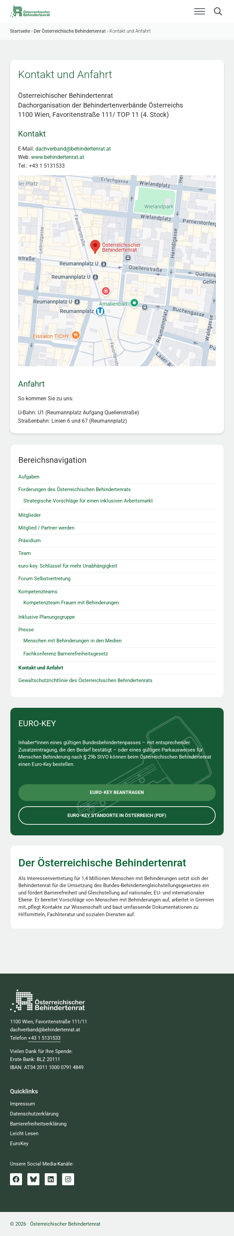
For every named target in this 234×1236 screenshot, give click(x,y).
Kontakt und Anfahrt (40, 668)
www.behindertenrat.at (57, 157)
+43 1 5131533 (44, 1038)
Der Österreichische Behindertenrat (102, 862)
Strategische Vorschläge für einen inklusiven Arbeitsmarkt (88, 501)
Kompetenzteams (37, 592)
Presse (26, 630)
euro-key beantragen (117, 792)
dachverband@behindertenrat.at (73, 149)
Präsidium (29, 541)
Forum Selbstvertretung (44, 579)
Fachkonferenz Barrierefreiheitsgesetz (65, 654)
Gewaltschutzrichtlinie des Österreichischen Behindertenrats (85, 680)
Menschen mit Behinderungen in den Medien (72, 641)
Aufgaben (28, 477)
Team (24, 553)
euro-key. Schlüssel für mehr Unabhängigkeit (67, 566)
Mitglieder (29, 515)
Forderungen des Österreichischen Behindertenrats (74, 489)
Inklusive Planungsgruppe (46, 617)
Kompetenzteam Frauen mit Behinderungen (71, 603)
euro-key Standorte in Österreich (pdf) (116, 815)
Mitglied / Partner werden (46, 528)
